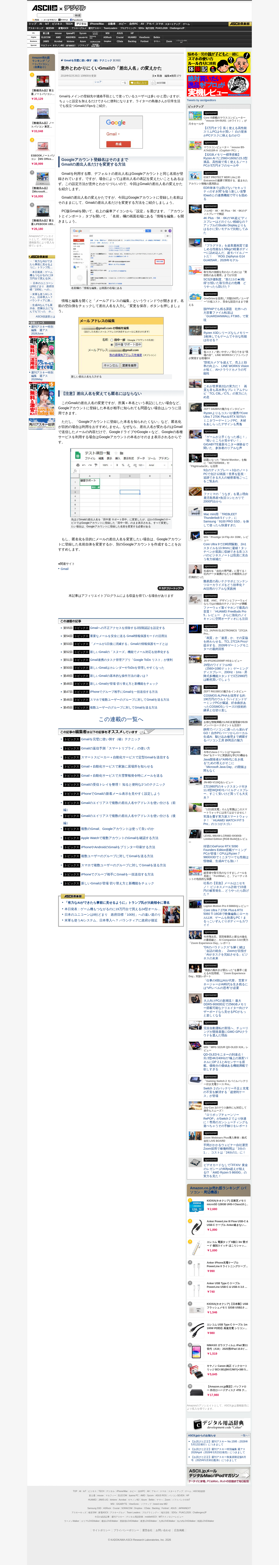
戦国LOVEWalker (205, 1521)
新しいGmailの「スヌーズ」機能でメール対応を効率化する (129, 652)
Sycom (82, 33)
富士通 (46, 33)
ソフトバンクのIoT (181, 41)
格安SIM (50, 28)
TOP (75, 1491)
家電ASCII (63, 28)
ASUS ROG (70, 37)
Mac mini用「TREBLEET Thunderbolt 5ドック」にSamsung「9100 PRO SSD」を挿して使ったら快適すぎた (226, 519)
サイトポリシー (101, 1530)
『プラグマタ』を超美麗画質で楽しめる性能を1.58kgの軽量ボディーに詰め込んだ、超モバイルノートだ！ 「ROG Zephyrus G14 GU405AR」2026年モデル (225, 253)
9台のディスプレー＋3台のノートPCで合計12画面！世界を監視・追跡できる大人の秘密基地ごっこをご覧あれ (225, 475)
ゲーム (186, 24)
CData (120, 41)
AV (142, 23)
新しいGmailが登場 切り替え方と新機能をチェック (124, 683)
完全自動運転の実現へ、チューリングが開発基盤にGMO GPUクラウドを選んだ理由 (225, 1031)
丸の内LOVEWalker (186, 1521)
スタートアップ (172, 24)
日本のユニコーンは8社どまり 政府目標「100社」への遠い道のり (113, 914)
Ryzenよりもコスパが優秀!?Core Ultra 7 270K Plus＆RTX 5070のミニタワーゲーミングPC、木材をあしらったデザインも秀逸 (225, 418)
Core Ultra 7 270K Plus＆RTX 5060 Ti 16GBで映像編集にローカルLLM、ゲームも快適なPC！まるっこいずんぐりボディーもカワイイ (225, 917)
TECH (69, 23)
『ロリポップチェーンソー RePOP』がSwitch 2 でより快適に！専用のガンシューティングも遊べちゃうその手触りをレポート (225, 1120)
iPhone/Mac (97, 23)
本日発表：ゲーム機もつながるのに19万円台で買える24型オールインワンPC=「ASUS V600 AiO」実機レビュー (145, 909)
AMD (58, 37)
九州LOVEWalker (167, 1521)
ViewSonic (144, 37)
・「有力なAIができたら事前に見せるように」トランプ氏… (41, 264)
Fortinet (144, 41)
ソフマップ (83, 45)
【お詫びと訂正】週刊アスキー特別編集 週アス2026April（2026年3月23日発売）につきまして (218, 1451)
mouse (58, 33)
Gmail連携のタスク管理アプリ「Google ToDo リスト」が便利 (131, 659)
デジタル (72, 7)
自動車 (112, 23)
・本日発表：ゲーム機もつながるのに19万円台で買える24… (41, 275)
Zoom (169, 41)
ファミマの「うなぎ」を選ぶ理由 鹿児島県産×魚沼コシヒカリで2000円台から (227, 497)
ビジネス (57, 23)
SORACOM (126, 1508)
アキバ (150, 23)
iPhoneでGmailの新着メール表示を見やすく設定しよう (120, 793)
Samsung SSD (94, 1508)
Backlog (132, 41)
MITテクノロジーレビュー (171, 1517)
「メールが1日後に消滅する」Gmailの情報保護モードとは (129, 644)
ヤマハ (157, 41)
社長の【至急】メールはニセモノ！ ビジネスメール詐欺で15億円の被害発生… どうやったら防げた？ (226, 888)
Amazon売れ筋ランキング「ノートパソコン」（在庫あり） (41, 62)
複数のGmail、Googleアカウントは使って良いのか (117, 829)
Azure (83, 41)
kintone (71, 41)
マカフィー (46, 45)
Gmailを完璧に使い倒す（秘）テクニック (88, 60)
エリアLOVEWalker (90, 1521)
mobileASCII (151, 1517)
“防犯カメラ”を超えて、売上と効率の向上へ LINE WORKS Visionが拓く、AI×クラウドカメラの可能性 (226, 368)
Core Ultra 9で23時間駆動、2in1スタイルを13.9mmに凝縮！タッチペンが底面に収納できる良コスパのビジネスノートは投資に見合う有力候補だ (225, 551)
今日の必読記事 (102, 1517)
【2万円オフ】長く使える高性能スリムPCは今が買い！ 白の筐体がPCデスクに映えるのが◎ (225, 131)
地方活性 (150, 28)
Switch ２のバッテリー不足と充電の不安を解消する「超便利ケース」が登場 (226, 1092)
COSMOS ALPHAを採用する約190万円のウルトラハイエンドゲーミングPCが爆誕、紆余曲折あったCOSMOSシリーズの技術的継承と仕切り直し (225, 703)
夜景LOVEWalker (148, 1521)
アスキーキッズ (35, 28)
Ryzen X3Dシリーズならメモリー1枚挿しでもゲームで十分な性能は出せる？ (225, 336)
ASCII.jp (44, 8)
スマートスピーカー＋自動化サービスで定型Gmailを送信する (125, 757)
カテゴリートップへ (171, 588)
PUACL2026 (162, 28)
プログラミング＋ (150, 1512)
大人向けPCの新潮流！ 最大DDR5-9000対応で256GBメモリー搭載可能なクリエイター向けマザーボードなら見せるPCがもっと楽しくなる (225, 1008)
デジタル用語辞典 (134, 1517)
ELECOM (46, 37)
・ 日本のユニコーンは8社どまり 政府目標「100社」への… (42, 286)
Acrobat (58, 41)
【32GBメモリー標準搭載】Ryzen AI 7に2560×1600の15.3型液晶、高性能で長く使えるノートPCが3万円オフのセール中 (225, 160)
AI (40, 23)
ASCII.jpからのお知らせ (202, 1435)
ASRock (107, 37)
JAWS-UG (103, 1500)
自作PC (133, 23)
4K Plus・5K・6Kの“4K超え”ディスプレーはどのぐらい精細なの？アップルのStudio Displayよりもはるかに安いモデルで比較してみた (225, 225)
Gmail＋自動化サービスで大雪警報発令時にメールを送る (122, 775)
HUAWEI (132, 37)
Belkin (157, 37)
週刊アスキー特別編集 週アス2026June (42, 330)
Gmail (65, 569)
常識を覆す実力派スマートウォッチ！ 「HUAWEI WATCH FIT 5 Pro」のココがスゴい (225, 820)
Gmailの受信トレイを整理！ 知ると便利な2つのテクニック (123, 784)
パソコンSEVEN (95, 33)
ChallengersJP (177, 28)
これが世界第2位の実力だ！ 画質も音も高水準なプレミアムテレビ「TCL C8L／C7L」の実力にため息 (225, 391)
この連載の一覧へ (121, 719)
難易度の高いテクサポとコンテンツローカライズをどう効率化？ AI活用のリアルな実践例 (226, 585)
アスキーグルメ (79, 28)
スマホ (159, 23)
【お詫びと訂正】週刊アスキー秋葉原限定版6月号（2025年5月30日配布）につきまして (218, 1459)
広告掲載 (179, 1530)
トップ (32, 23)
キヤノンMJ (58, 45)
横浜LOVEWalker (109, 1521)
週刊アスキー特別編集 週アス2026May (42, 376)
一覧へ (244, 1435)
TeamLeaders (110, 28)
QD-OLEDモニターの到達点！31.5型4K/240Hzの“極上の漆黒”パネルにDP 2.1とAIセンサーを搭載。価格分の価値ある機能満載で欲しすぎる (225, 1062)
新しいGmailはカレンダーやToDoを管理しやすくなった (127, 667)
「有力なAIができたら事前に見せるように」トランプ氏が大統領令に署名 (117, 902)
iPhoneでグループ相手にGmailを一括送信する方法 (124, 691)
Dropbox (107, 41)
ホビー (122, 23)
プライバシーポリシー (126, 1530)
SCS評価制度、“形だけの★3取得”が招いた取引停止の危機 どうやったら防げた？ (224, 283)
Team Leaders (133, 1512)
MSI (108, 33)
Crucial (120, 37)
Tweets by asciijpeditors (201, 100)
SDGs (141, 28)
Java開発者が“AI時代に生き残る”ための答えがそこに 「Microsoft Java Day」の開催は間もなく (225, 765)
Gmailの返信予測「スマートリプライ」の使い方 (115, 748)
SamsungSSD (93, 37)
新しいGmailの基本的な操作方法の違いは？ (119, 675)
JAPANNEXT (71, 45)
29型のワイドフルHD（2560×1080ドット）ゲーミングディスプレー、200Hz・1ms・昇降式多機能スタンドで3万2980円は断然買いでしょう (225, 672)
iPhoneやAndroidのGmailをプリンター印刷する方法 (118, 847)
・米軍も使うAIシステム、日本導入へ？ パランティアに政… (41, 297)
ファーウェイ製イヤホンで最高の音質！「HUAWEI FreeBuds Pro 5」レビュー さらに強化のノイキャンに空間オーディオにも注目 (225, 613)
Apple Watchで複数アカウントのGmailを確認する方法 (119, 838)
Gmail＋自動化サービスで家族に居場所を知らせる (117, 766)
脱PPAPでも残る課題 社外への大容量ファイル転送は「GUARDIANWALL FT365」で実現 (225, 314)
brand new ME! (160, 1504)
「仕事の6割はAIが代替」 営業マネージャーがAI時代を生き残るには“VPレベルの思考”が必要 (225, 984)
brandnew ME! (95, 45)
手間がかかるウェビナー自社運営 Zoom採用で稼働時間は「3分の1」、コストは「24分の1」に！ (227, 1148)
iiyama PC (134, 1495)
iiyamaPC (70, 33)
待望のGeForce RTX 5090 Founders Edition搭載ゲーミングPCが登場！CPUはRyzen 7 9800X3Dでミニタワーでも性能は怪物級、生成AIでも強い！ (226, 854)
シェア (97, 81)
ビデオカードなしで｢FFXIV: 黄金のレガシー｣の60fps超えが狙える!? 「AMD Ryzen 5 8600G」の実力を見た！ (225, 1170)
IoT (47, 23)
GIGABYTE (82, 37)
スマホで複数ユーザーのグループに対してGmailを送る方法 (129, 699)
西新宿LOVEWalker (129, 1521)
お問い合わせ (163, 1530)
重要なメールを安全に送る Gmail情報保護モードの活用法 (128, 636)
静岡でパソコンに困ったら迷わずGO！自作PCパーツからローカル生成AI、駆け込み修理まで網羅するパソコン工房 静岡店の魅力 (225, 735)
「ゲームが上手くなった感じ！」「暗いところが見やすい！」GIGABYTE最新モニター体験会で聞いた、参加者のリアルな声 (225, 442)
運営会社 (147, 1530)
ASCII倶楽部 (240, 24)
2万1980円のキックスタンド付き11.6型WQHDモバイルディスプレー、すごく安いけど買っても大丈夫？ (225, 792)
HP (132, 33)
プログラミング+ (128, 28)
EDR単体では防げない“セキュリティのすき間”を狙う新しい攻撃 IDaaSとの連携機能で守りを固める (226, 193)
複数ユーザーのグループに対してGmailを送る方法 (123, 707)
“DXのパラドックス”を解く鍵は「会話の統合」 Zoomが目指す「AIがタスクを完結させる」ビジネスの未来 (225, 952)
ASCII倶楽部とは (45, 316)
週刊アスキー (94, 28)
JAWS (46, 41)
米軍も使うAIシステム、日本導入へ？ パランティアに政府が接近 (111, 920)
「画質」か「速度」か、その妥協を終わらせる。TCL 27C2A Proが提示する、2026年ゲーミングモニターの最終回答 (226, 643)
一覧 (124, 83)
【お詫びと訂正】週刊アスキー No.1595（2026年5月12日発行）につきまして (219, 1443)
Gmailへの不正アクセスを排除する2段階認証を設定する (127, 628)
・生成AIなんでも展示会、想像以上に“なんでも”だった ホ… (42, 308)
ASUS (120, 33)
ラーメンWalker (71, 1521)
